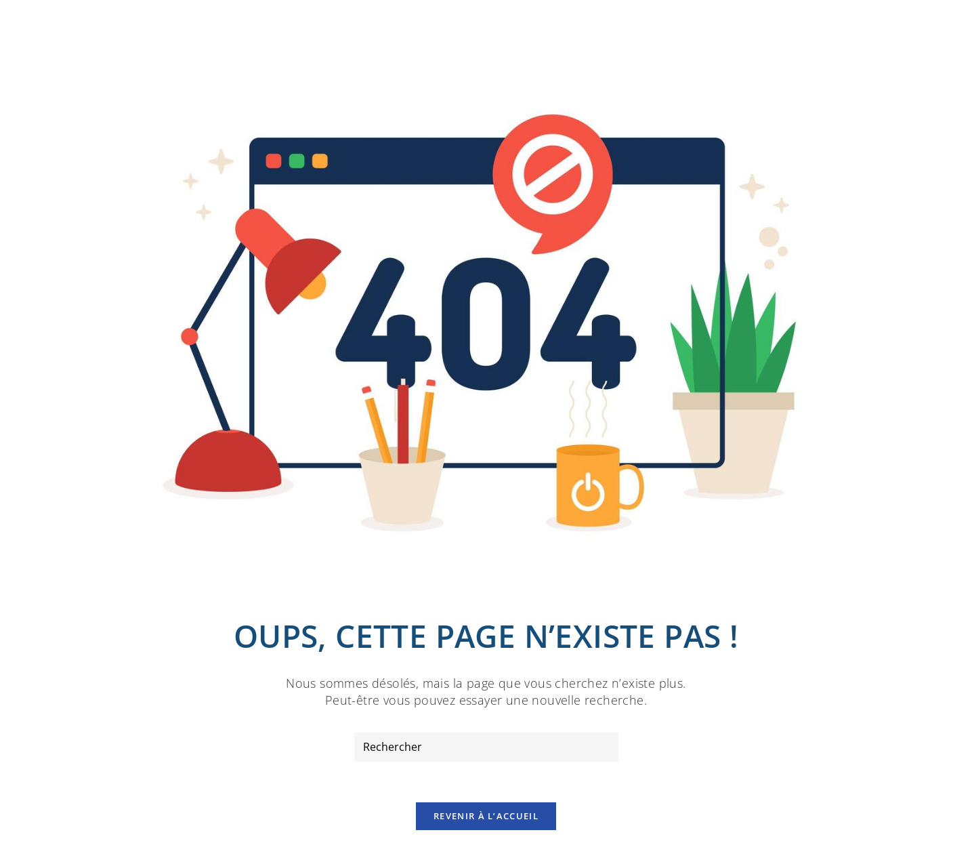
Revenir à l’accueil (486, 816)
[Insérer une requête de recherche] (486, 747)
